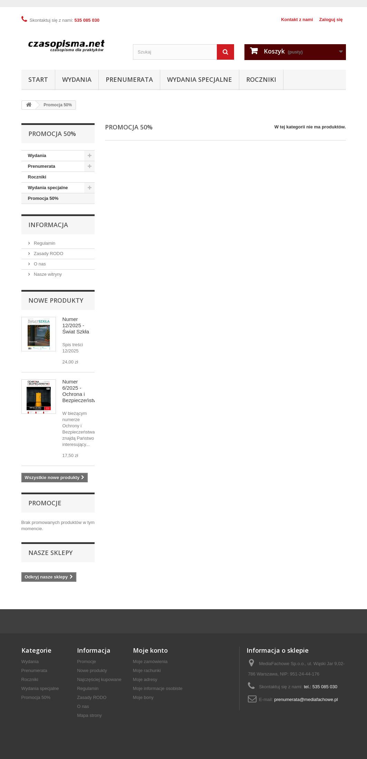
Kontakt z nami (297, 19)
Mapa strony (89, 715)
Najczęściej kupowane (99, 679)
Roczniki (261, 79)
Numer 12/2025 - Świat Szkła (75, 325)
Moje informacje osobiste (158, 688)
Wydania (76, 79)
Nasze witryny (47, 274)
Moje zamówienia (150, 661)
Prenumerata (129, 79)
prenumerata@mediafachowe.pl (306, 699)
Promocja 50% (43, 198)
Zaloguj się (331, 19)
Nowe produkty (55, 300)
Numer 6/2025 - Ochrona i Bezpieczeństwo (81, 391)
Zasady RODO (48, 253)
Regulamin (44, 243)
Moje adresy (145, 679)
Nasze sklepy (50, 552)
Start (38, 79)
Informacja (48, 225)
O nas (39, 263)
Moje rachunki (147, 670)
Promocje (44, 503)
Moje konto (150, 650)
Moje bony (143, 697)
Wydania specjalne (199, 79)
